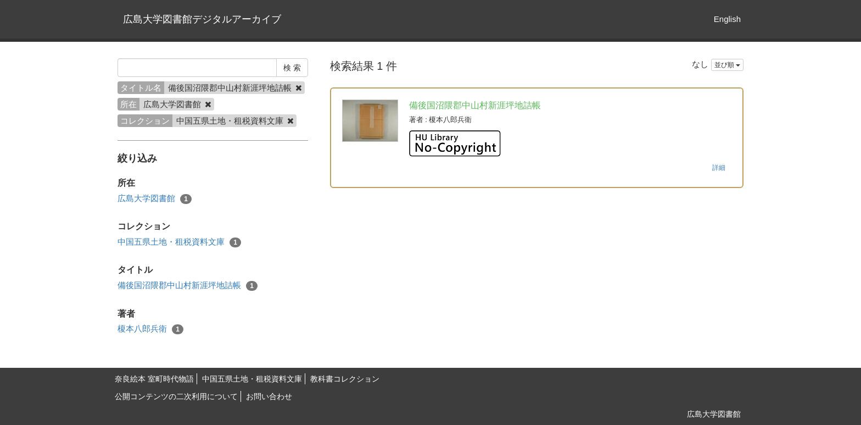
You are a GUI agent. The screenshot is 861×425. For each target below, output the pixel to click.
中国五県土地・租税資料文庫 (179, 242)
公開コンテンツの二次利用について (176, 396)
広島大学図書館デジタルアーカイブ (202, 19)
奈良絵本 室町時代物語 (154, 378)
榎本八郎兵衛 (150, 329)
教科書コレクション (344, 378)
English (727, 19)
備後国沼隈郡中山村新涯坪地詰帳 (188, 285)
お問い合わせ (269, 396)
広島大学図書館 (155, 199)
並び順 (727, 65)
